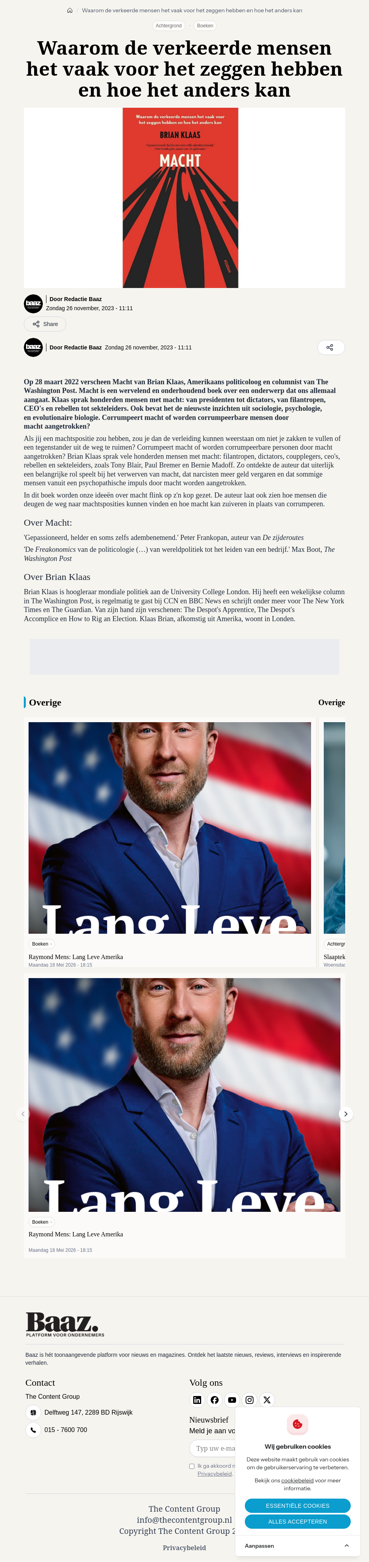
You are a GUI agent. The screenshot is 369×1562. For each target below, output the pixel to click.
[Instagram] (250, 1400)
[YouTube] (232, 1400)
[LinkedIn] (197, 1400)
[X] (267, 1400)
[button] (346, 1114)
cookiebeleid (297, 1480)
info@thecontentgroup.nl (184, 1519)
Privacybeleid (215, 1473)
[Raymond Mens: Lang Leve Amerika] (170, 845)
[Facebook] (215, 1400)
